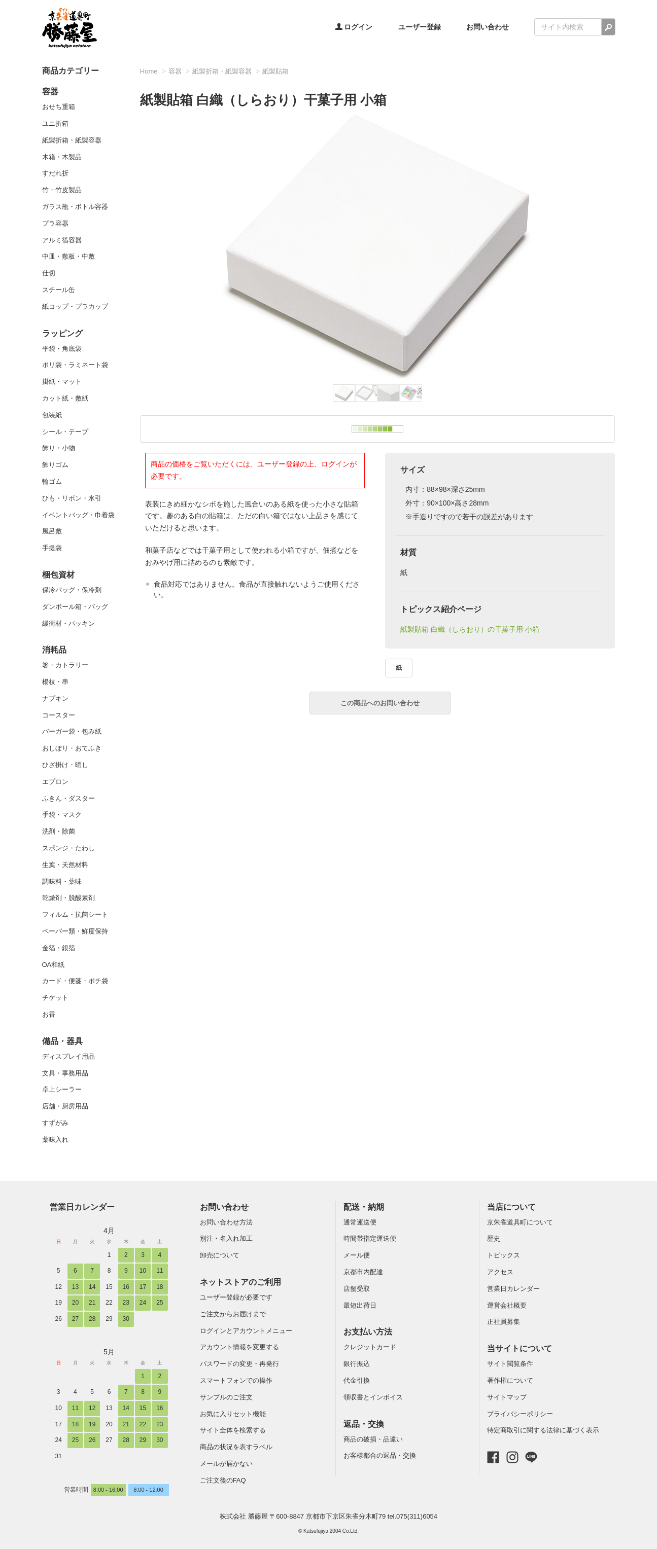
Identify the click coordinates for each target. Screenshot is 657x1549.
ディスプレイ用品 (68, 1056)
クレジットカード (369, 1347)
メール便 (356, 1255)
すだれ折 (55, 173)
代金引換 (356, 1380)
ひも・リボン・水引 (71, 498)
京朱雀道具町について (520, 1222)
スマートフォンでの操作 (236, 1380)
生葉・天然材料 (65, 865)
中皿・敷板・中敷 (68, 256)
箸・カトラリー (65, 665)
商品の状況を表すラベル (236, 1447)
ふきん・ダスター (68, 798)
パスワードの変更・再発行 (239, 1363)
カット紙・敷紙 (65, 398)
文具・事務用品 (65, 1073)
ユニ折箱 (55, 123)
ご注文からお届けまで (233, 1314)
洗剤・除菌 (58, 831)
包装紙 (52, 415)
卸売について (219, 1255)
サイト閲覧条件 (510, 1363)
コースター (58, 715)
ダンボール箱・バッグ (75, 606)
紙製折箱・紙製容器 (71, 140)
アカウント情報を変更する (239, 1347)
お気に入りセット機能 (233, 1414)
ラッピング (62, 333)
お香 (48, 1014)
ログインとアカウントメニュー (246, 1331)
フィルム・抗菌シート (75, 914)
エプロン (55, 781)
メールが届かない (226, 1463)
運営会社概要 (507, 1305)
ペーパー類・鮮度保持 (75, 931)
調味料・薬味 (62, 881)
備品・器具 (62, 1041)
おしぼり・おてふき (71, 748)
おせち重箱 (58, 107)
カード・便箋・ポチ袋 (75, 981)
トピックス (503, 1255)
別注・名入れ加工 (226, 1238)
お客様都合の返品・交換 (379, 1455)
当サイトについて (519, 1348)
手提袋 (52, 548)
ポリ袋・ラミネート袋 (75, 365)
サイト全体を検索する (233, 1430)
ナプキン (55, 698)
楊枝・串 (55, 682)
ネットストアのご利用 (240, 1282)
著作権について (510, 1380)
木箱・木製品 (62, 157)
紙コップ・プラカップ (75, 306)
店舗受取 (356, 1288)
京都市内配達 (363, 1272)
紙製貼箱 (275, 71)
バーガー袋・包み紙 (71, 731)
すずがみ (55, 1123)
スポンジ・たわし (68, 848)
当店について (511, 1207)
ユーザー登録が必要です (236, 1297)
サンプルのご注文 (226, 1397)
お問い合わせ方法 (226, 1222)
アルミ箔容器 (62, 240)
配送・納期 (363, 1207)
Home (149, 71)
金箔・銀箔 (58, 948)
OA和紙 (53, 964)
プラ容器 (55, 223)
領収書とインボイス (373, 1397)
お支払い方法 (367, 1331)
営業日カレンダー (82, 1207)
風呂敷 (52, 531)
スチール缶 (58, 290)
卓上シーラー (62, 1089)
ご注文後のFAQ (223, 1480)
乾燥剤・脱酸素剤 (68, 898)
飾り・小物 (58, 448)
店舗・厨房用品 (65, 1106)
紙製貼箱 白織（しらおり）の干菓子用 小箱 (469, 629)
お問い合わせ (487, 27)
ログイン (354, 27)
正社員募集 (503, 1321)
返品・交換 (363, 1424)
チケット (55, 997)
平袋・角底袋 (62, 348)
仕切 (48, 273)
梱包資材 (58, 574)
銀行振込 (356, 1363)
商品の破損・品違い (373, 1439)
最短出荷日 (359, 1305)
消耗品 (54, 649)
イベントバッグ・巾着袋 (78, 515)
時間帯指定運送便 (369, 1238)
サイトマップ (507, 1397)
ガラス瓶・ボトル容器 (75, 206)
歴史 (493, 1238)
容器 (50, 91)
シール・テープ (65, 432)
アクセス (500, 1272)
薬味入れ (55, 1139)
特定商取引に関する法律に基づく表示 (543, 1430)
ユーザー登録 (419, 27)
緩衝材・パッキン (68, 623)
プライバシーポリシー (520, 1414)
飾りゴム (55, 465)
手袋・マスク (62, 814)
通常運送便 (359, 1222)
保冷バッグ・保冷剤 (71, 590)
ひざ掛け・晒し (65, 765)
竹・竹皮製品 (62, 190)
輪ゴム (52, 481)
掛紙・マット (62, 381)
